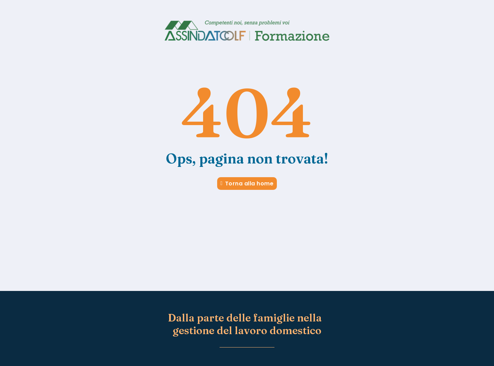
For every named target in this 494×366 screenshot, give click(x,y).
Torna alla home (247, 183)
